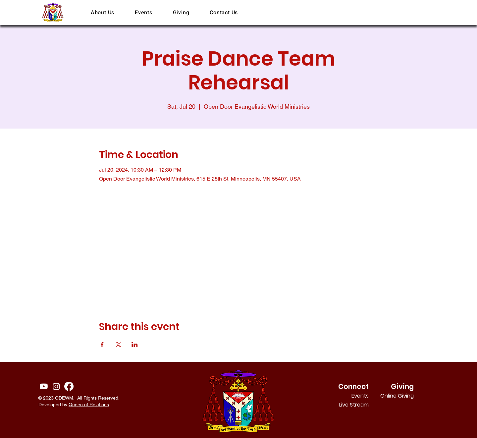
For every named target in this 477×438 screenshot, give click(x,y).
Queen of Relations (89, 404)
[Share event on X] (118, 344)
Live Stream (354, 405)
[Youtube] (43, 386)
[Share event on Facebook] (102, 344)
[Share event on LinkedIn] (135, 344)
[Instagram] (56, 386)
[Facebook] (69, 386)
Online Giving (405, 396)
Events (360, 396)
